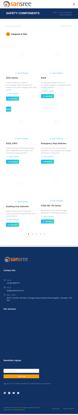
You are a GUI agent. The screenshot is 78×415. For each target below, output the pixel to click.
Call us (9, 280)
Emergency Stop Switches (53, 143)
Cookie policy (56, 409)
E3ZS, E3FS (11, 143)
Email (9, 288)
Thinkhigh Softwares (18, 410)
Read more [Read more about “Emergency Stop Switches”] (47, 162)
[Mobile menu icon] (74, 4)
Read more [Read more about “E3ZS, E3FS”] (12, 162)
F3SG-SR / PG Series (51, 206)
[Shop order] (62, 26)
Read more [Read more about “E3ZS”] (47, 96)
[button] (21, 73)
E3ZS (43, 78)
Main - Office (11, 295)
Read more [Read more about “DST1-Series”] (12, 98)
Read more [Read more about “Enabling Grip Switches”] (12, 225)
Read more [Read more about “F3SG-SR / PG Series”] (47, 221)
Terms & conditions (68, 409)
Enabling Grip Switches (17, 206)
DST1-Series (12, 78)
